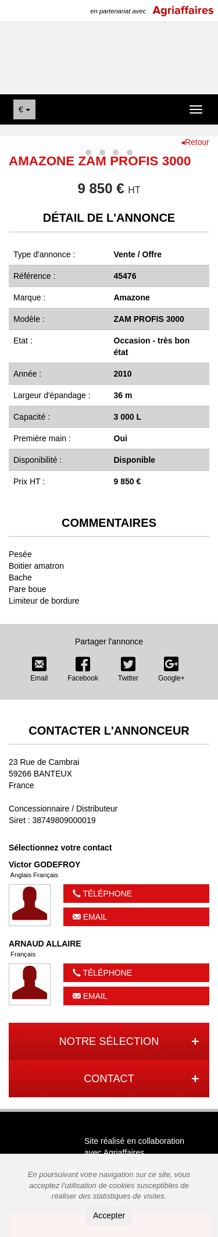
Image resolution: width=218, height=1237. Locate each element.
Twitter (128, 669)
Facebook (82, 669)
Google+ (171, 669)
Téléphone (102, 893)
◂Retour (195, 142)
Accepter (109, 1215)
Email (39, 669)
